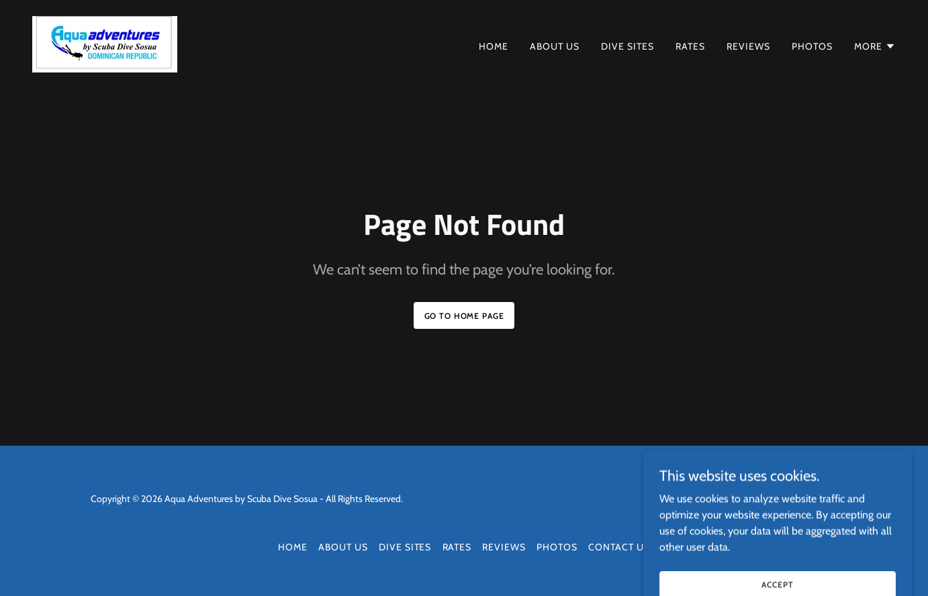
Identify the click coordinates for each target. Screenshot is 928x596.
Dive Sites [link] (627, 46)
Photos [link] (812, 46)
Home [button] (293, 547)
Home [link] (493, 46)
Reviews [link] (748, 46)
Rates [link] (690, 46)
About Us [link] (554, 46)
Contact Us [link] (619, 547)
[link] (104, 43)
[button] (875, 46)
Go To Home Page (464, 316)
